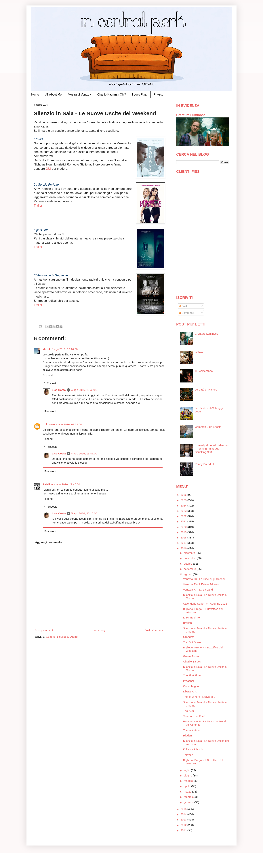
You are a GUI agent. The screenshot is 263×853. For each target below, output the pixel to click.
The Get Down (192, 642)
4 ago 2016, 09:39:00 (69, 424)
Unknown (49, 424)
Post (183, 306)
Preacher (188, 680)
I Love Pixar (139, 94)
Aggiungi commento (48, 542)
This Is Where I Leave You (199, 696)
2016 (183, 548)
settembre (190, 568)
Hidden (187, 735)
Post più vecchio (154, 630)
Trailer (38, 205)
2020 (183, 526)
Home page (99, 630)
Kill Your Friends (193, 749)
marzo (188, 791)
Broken (187, 622)
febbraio (189, 796)
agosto (188, 574)
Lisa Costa (59, 389)
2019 (183, 532)
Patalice (48, 484)
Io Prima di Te (191, 617)
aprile (187, 786)
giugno (188, 775)
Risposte (52, 383)
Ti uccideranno (204, 370)
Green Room (191, 656)
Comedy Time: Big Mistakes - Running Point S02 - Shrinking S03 (212, 449)
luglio (187, 770)
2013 (183, 819)
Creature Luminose (190, 115)
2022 (183, 516)
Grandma (189, 636)
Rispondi (48, 375)
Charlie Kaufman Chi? (111, 94)
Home (35, 94)
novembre (190, 558)
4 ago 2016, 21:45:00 (67, 484)
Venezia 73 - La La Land (198, 589)
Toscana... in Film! (194, 716)
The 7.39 (188, 710)
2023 (183, 510)
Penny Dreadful (204, 464)
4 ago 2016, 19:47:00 (84, 453)
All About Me (53, 94)
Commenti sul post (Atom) (62, 636)
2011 (183, 830)
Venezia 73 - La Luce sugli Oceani (204, 578)
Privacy (158, 94)
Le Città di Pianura (206, 389)
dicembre (190, 552)
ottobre (188, 563)
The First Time (192, 675)
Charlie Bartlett (192, 661)
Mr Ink (47, 349)
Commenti (186, 312)
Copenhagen (191, 686)
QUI (49, 168)
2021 (183, 521)
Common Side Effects (208, 426)
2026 (183, 494)
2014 (183, 814)
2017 (183, 542)
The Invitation (191, 730)
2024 (183, 505)
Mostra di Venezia (79, 94)
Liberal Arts (190, 691)
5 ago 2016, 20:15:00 (84, 513)
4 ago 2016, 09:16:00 (65, 349)
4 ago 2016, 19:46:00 (84, 389)
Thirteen (188, 754)
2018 (183, 537)
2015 (183, 808)
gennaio (189, 802)
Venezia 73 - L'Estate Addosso (201, 584)
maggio (188, 780)
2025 (183, 500)
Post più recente (44, 630)
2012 (183, 825)
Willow (199, 352)
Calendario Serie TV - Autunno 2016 (205, 603)
